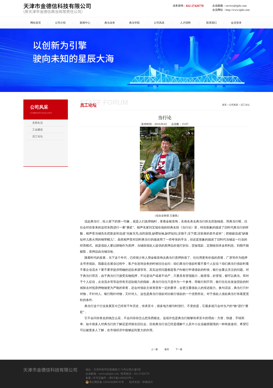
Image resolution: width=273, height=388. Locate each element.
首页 (224, 104)
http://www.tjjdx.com (237, 9)
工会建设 (37, 129)
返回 (166, 349)
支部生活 (37, 122)
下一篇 (179, 349)
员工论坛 (37, 136)
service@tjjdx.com (235, 5)
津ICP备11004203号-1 (121, 377)
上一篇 (154, 349)
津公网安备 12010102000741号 (106, 382)
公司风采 (233, 104)
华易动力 (147, 382)
